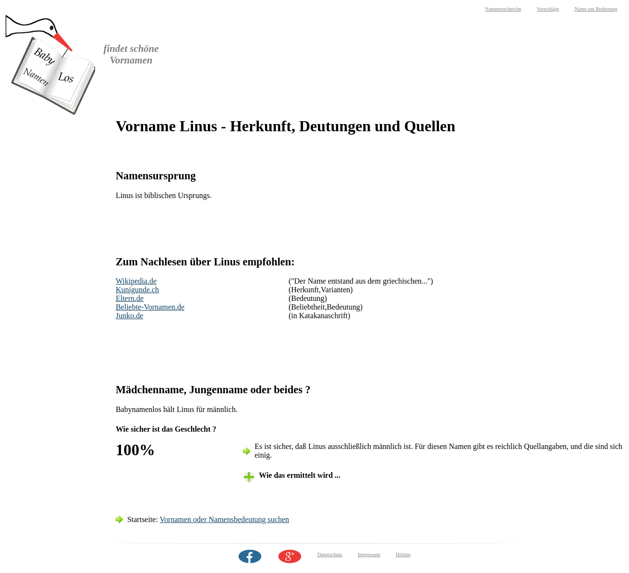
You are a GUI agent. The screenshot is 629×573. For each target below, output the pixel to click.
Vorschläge (548, 9)
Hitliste (403, 554)
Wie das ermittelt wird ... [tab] (299, 475)
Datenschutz (329, 554)
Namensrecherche (503, 9)
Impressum (369, 554)
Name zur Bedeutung (595, 9)
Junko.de (129, 315)
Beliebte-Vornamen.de (150, 307)
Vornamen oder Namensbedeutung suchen (224, 519)
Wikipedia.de (136, 281)
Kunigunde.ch (137, 290)
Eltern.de (130, 298)
